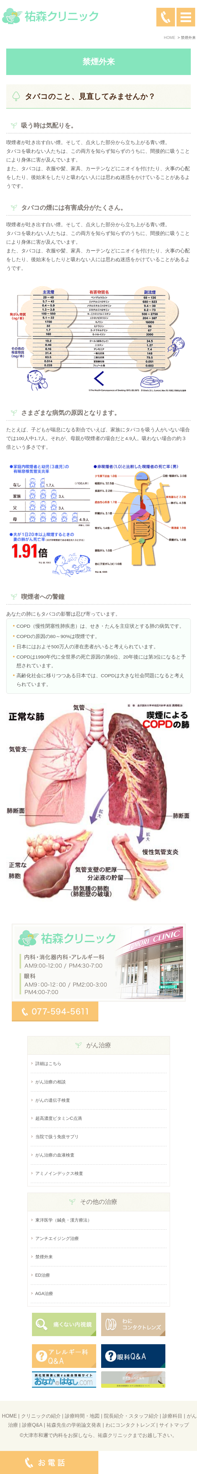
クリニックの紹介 (41, 1416)
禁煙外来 (44, 1256)
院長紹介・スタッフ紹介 (131, 1416)
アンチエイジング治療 (57, 1238)
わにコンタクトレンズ (130, 1425)
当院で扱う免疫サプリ (57, 1136)
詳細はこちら (48, 1063)
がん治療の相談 (50, 1081)
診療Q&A (32, 1425)
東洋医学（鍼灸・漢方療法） (63, 1220)
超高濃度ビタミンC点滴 (58, 1118)
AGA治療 (44, 1293)
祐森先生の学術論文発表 (74, 1425)
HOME (9, 1416)
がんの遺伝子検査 (52, 1100)
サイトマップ (174, 1425)
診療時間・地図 (82, 1416)
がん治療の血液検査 (54, 1154)
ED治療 (42, 1275)
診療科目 (172, 1416)
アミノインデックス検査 (59, 1173)
